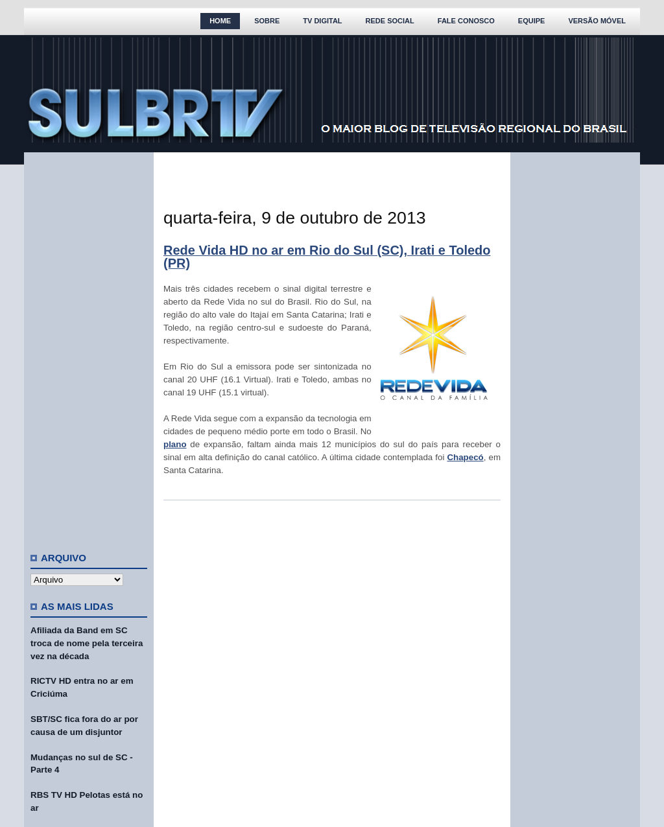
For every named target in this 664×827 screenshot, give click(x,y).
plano (175, 444)
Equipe (531, 21)
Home (220, 21)
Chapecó (465, 457)
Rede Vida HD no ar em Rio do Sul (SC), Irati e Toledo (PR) (327, 256)
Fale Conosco (466, 21)
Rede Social (390, 21)
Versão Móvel (597, 21)
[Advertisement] (88, 346)
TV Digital (322, 21)
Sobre (266, 21)
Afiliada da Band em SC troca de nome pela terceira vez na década (86, 643)
